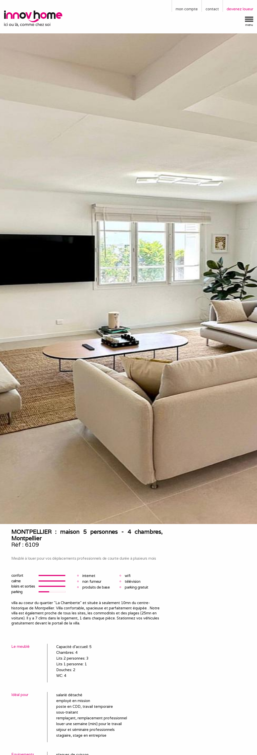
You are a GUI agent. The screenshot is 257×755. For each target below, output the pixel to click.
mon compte (187, 9)
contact (212, 9)
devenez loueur (240, 9)
